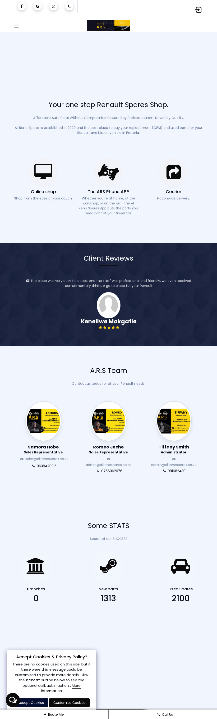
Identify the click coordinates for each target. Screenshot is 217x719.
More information (61, 688)
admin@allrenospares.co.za (144, 461)
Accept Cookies (31, 702)
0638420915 (80, 466)
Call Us (164, 714)
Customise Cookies (69, 702)
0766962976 (144, 471)
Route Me (53, 714)
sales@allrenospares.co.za (80, 458)
